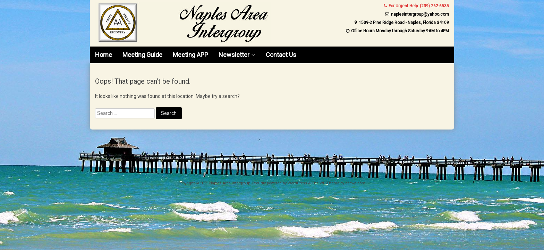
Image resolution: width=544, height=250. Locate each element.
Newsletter (234, 54)
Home (103, 54)
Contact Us (281, 54)
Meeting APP (190, 54)
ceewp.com (355, 183)
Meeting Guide (142, 54)
